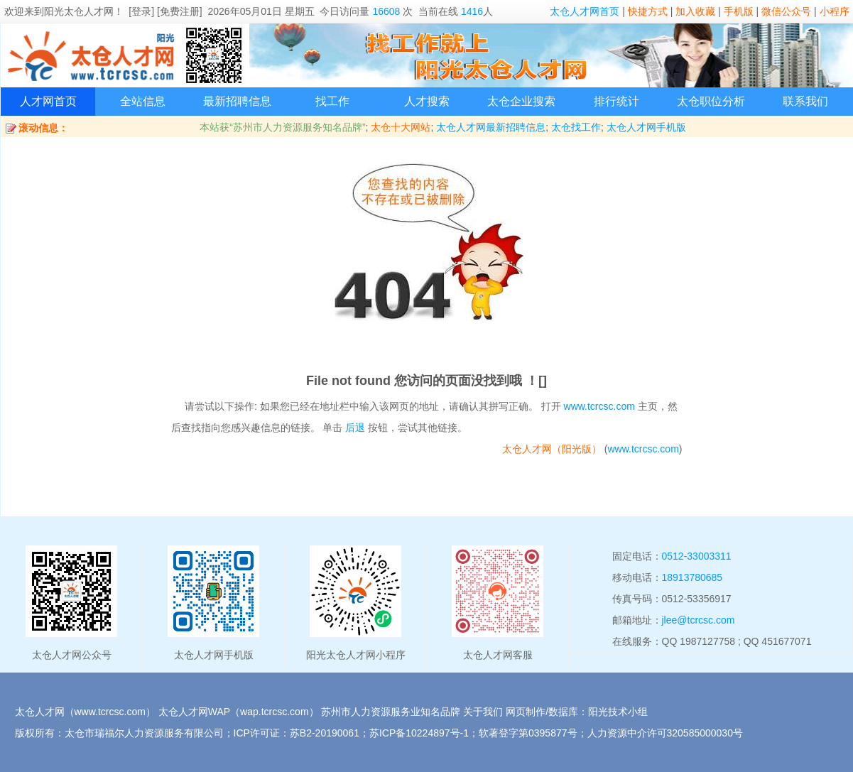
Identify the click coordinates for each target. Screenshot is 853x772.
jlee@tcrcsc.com (698, 620)
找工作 (332, 101)
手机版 (739, 11)
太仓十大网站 (400, 127)
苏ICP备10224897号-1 (419, 733)
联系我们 (805, 101)
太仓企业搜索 (521, 101)
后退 (355, 427)
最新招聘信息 (237, 101)
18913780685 (692, 577)
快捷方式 (648, 11)
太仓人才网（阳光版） (552, 449)
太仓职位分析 (711, 101)
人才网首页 (48, 101)
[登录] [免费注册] (165, 11)
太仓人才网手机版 (646, 127)
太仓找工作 (576, 127)
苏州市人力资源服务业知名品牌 (390, 711)
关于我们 (483, 711)
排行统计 (616, 101)
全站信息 (142, 101)
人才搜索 (427, 101)
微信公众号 (786, 11)
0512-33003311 (697, 556)
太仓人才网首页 (584, 11)
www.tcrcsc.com (599, 406)
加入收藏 (695, 11)
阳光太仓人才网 (79, 11)
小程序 (834, 11)
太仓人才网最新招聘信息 (490, 127)
